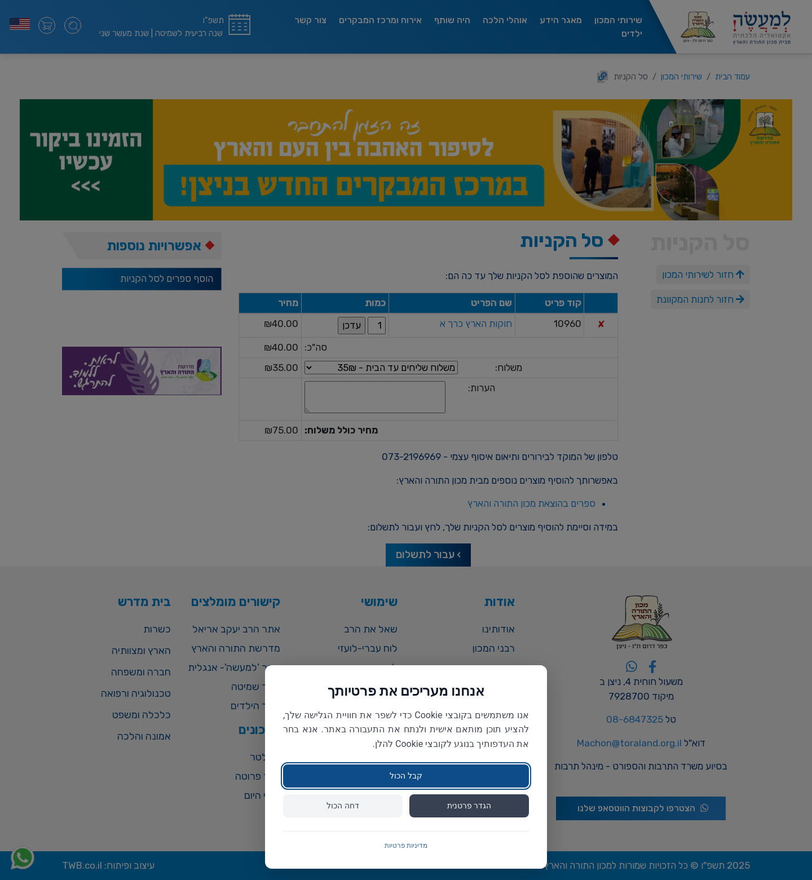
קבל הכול (406, 775)
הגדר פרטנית (469, 805)
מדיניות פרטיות (406, 846)
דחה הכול (342, 805)
